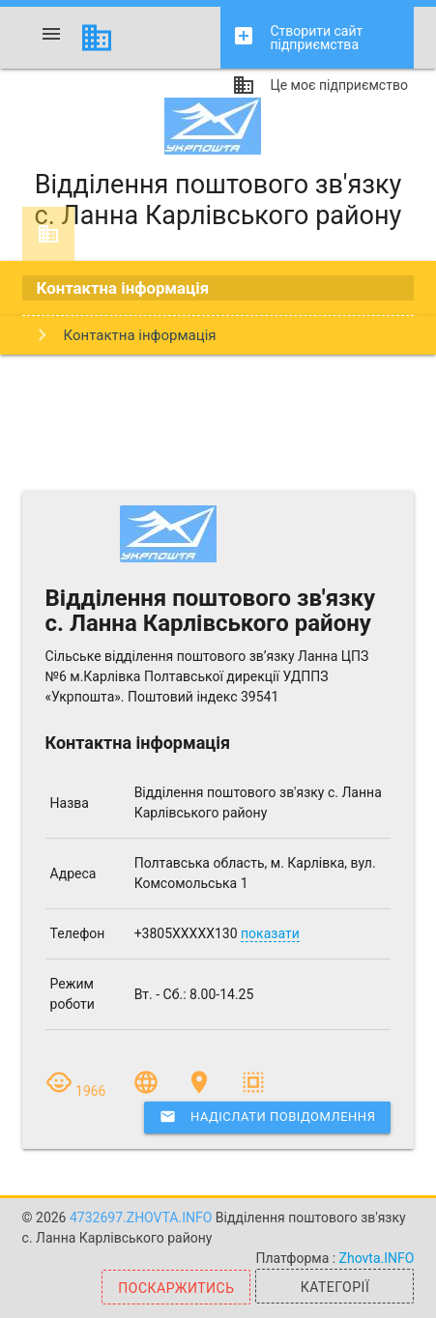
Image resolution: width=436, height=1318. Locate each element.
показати (270, 933)
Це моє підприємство (319, 87)
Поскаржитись (176, 1288)
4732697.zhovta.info (143, 1217)
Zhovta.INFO (377, 1258)
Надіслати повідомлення (267, 1117)
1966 (77, 1091)
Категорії (335, 1287)
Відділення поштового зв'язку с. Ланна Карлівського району (218, 164)
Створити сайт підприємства (297, 38)
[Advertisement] (218, 422)
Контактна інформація (123, 288)
